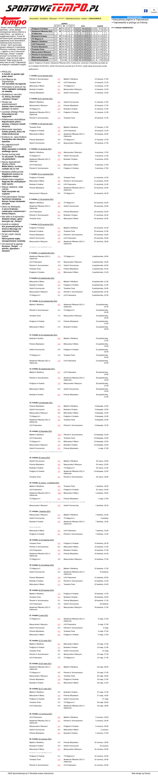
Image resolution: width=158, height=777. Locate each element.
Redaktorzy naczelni (11, 96)
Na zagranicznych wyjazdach (14, 147)
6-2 (59, 372)
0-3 (59, 448)
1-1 (59, 228)
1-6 (59, 105)
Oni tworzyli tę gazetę (12, 247)
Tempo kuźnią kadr (13, 156)
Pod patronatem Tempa (13, 200)
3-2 (59, 499)
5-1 (59, 89)
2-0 (59, 231)
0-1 (59, 619)
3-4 (59, 102)
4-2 (59, 304)
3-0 (59, 93)
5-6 (59, 765)
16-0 (59, 493)
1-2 (59, 490)
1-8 (59, 679)
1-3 (59, 86)
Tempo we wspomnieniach (13, 105)
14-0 (59, 152)
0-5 (59, 635)
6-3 (59, 338)
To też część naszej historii (13, 237)
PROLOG (13, 73)
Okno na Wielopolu (14, 210)
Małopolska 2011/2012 (73, 18)
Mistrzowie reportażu (13, 131)
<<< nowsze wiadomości (122, 28)
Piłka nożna (53, 18)
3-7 (59, 79)
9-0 (59, 464)
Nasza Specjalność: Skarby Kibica (12, 165)
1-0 (59, 361)
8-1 (59, 534)
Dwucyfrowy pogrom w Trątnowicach (131, 19)
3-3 (59, 109)
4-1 (59, 127)
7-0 (59, 383)
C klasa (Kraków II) (95, 18)
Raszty (147, 773)
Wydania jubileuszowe (12, 173)
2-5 (59, 522)
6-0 (59, 206)
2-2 (59, 285)
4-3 (59, 425)
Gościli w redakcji (12, 227)
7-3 (59, 607)
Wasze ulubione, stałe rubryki (12, 190)
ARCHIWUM (44, 18)
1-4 (59, 134)
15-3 (59, 435)
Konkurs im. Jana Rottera (14, 139)
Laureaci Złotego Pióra (13, 114)
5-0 (59, 235)
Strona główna (33, 18)
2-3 (59, 118)
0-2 (59, 215)
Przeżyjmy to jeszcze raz (14, 89)
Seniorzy (84, 18)
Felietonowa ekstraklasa (13, 122)
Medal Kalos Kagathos (14, 181)
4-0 (59, 131)
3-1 (59, 159)
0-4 (59, 406)
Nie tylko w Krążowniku (13, 218)
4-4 (59, 695)
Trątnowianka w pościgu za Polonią (130, 22)
